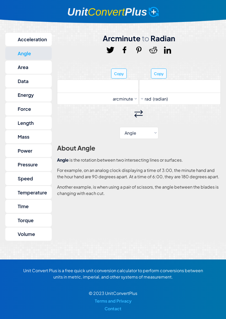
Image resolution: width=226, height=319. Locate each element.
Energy (26, 95)
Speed (25, 178)
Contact (113, 308)
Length (26, 123)
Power (25, 151)
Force (24, 109)
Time (23, 206)
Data (23, 81)
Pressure (28, 164)
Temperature (32, 192)
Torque (26, 220)
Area (23, 67)
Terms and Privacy (113, 301)
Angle (24, 53)
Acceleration (32, 39)
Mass (24, 137)
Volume (26, 234)
